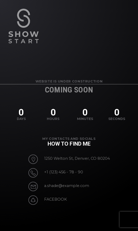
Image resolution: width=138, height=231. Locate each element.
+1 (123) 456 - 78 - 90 (63, 172)
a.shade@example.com (66, 185)
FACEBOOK (55, 199)
